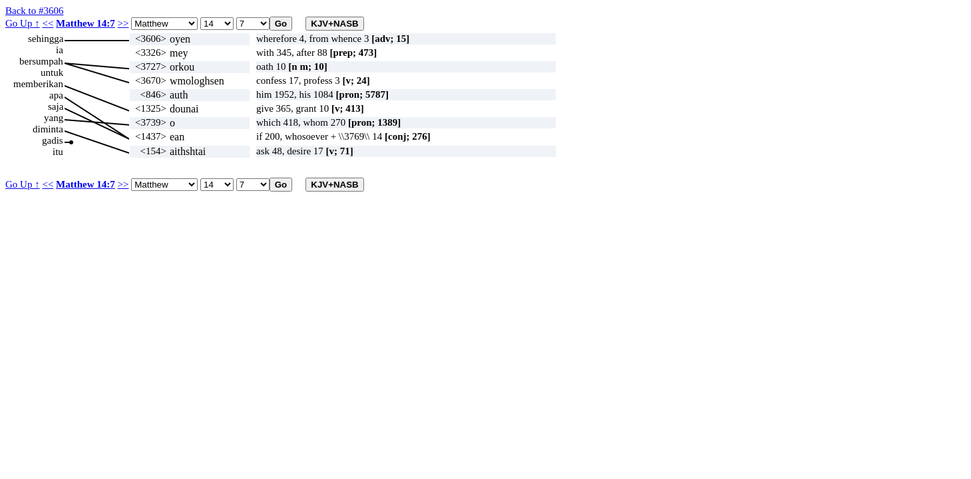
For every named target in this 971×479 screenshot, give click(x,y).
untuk (52, 72)
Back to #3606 (34, 10)
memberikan (38, 84)
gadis (52, 140)
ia (59, 50)
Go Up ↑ (22, 23)
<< (47, 23)
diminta (48, 129)
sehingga (45, 38)
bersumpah (41, 61)
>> (123, 23)
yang (53, 117)
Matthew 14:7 (85, 23)
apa (56, 95)
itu (58, 151)
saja (55, 106)
